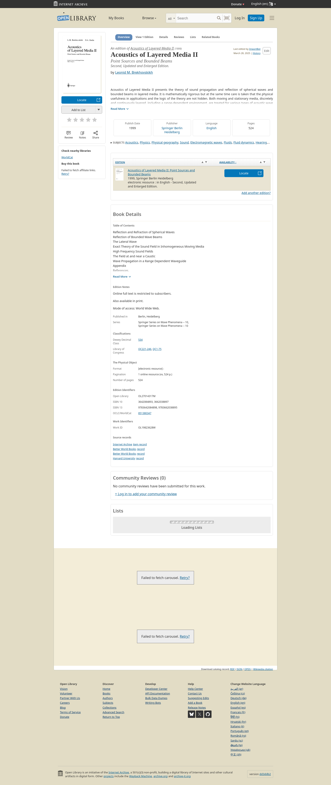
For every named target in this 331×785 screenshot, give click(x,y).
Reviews (179, 37)
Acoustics (131, 142)
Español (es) (238, 707)
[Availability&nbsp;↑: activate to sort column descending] (244, 162)
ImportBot (254, 48)
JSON (239, 669)
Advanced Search (113, 712)
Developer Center (156, 689)
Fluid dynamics (243, 142)
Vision (64, 689)
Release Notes (197, 707)
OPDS (247, 669)
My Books (116, 18)
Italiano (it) (237, 726)
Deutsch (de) (238, 698)
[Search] (195, 18)
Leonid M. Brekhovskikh (134, 72)
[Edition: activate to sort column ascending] (165, 162)
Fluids (228, 142)
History (256, 53)
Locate (81, 100)
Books (106, 693)
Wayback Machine (140, 776)
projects (108, 776)
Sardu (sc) (237, 740)
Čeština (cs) (238, 693)
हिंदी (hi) (235, 717)
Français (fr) (238, 712)
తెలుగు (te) (237, 745)
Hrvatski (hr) (238, 722)
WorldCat (67, 157)
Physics (145, 142)
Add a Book (195, 703)
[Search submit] (218, 18)
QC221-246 (144, 349)
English (211, 128)
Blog (63, 707)
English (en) (238, 703)
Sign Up (256, 18)
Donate (237, 4)
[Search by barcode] (227, 18)
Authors (108, 698)
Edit (266, 51)
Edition (120, 162)
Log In (240, 18)
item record (140, 444)
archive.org (160, 776)
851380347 (144, 413)
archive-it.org (182, 776)
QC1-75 (157, 349)
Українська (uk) (240, 750)
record (141, 449)
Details (163, 37)
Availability (227, 162)
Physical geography (165, 142)
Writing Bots (153, 703)
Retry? (65, 174)
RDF (232, 669)
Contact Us (195, 693)
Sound (184, 142)
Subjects (108, 703)
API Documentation (157, 693)
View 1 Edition (144, 37)
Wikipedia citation (263, 669)
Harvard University (124, 458)
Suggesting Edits (198, 698)
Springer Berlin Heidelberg (171, 130)
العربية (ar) (237, 689)
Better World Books (124, 449)
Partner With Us (70, 698)
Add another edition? (256, 193)
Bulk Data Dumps (156, 698)
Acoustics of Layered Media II (152, 48)
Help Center (195, 689)
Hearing (261, 142)
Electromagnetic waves (206, 142)
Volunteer (66, 693)
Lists (193, 37)
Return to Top (111, 717)
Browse (144, 18)
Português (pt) (240, 731)
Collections (110, 707)
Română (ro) (238, 736)
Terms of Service (70, 712)
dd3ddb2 (265, 774)
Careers (65, 703)
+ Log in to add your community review (146, 494)
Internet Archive (122, 444)
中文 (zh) (236, 754)
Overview (124, 37)
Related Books (211, 37)
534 (140, 340)
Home (106, 689)
